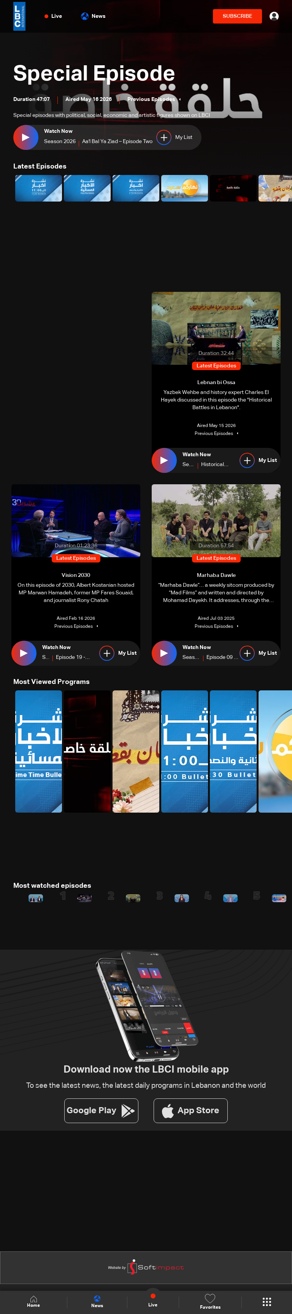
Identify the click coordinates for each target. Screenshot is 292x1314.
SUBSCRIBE (237, 16)
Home (33, 1302)
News (93, 16)
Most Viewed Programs (51, 682)
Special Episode (94, 74)
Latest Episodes (40, 166)
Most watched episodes (52, 885)
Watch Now (58, 131)
